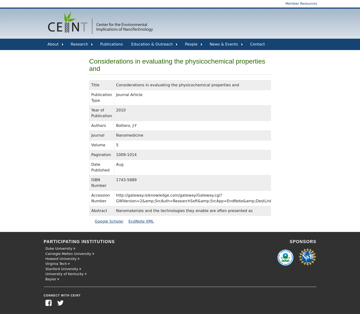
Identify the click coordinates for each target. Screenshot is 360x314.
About (55, 46)
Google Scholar (109, 221)
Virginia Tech (56, 264)
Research (82, 46)
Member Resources (301, 3)
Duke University (58, 248)
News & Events (226, 46)
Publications (111, 44)
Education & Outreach (154, 46)
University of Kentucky (64, 274)
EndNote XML (141, 221)
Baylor (50, 279)
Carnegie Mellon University (68, 254)
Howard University (61, 259)
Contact (257, 44)
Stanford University (61, 269)
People (193, 46)
